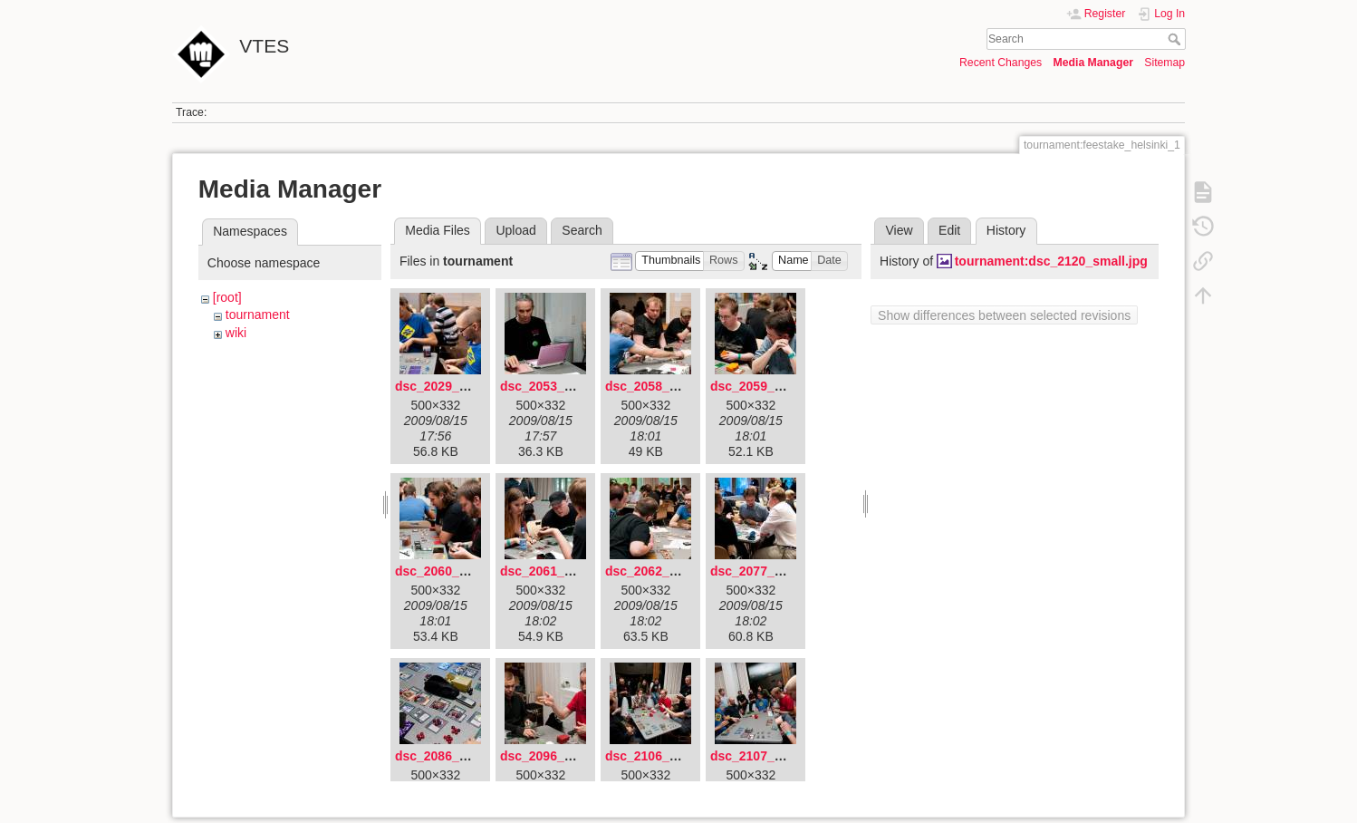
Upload (515, 230)
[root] (227, 297)
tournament (258, 314)
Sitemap (1164, 62)
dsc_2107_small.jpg (770, 756)
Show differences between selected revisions (1004, 315)
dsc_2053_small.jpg (560, 386)
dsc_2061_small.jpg (560, 571)
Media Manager (1093, 62)
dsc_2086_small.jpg (455, 756)
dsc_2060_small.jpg (455, 571)
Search (1176, 39)
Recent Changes (1000, 62)
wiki (236, 332)
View (898, 230)
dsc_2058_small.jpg (665, 386)
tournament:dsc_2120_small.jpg (1051, 261)
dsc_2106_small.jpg (665, 756)
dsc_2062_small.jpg (665, 571)
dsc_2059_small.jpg (770, 386)
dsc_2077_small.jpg (770, 571)
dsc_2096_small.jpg (560, 756)
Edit (949, 230)
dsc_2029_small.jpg (455, 386)
